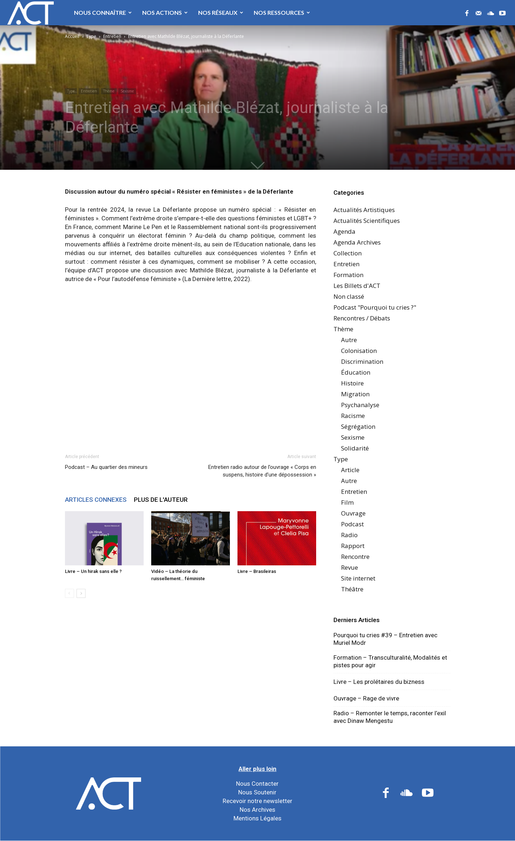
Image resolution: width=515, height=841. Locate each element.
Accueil (72, 36)
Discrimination (362, 361)
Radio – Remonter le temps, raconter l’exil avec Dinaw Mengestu (389, 717)
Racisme (353, 415)
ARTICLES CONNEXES (96, 499)
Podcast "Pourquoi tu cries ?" (374, 307)
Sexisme (127, 91)
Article (350, 470)
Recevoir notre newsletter (257, 801)
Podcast (352, 524)
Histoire (352, 383)
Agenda (344, 231)
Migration (355, 394)
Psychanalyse (360, 405)
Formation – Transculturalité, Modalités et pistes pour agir (390, 661)
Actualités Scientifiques (366, 220)
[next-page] (81, 593)
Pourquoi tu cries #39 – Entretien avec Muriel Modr (385, 638)
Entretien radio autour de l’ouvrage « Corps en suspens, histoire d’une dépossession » (262, 471)
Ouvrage (353, 513)
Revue (349, 567)
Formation (348, 275)
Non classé (348, 296)
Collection (347, 253)
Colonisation (359, 350)
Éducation (355, 372)
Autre (349, 340)
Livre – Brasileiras (256, 571)
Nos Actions (165, 12)
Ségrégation (358, 426)
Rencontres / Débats (361, 318)
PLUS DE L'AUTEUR (161, 499)
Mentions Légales (257, 818)
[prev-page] (69, 593)
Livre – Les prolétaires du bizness (378, 681)
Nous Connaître (103, 12)
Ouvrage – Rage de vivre (366, 698)
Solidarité (355, 448)
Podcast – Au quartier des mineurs (106, 467)
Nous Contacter (257, 783)
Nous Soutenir (257, 792)
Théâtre (352, 589)
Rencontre (355, 556)
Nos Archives (257, 809)
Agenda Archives (357, 242)
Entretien (112, 36)
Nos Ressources (282, 12)
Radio (349, 535)
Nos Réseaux (220, 12)
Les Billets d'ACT (356, 285)
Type (91, 36)
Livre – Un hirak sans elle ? (93, 571)
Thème (108, 91)
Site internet (358, 578)
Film (347, 502)
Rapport (353, 546)
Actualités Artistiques (364, 210)
